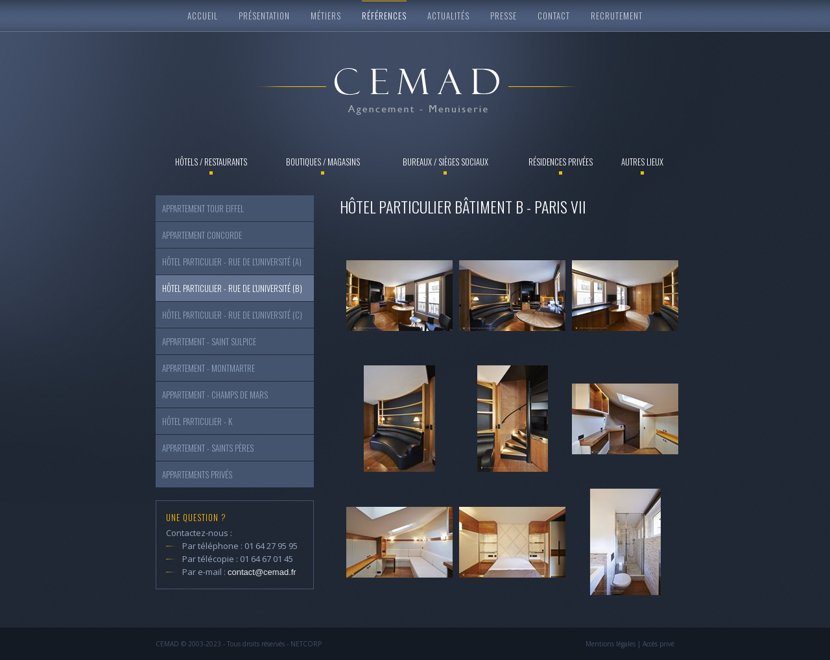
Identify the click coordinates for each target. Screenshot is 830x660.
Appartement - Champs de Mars (215, 394)
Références (384, 15)
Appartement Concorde (202, 234)
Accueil (202, 15)
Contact (554, 15)
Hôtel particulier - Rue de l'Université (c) (232, 314)
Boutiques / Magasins (323, 161)
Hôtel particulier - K (197, 421)
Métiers (326, 15)
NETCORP (306, 643)
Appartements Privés (197, 474)
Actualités (448, 15)
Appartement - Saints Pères (208, 447)
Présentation (264, 15)
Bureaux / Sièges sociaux (445, 161)
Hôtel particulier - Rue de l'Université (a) (232, 261)
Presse (503, 15)
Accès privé (658, 643)
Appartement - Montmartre (208, 367)
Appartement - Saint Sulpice (209, 341)
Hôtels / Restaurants (211, 161)
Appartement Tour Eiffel (203, 208)
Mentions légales (610, 643)
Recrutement (617, 15)
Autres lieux (642, 161)
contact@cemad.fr (262, 572)
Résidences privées (560, 161)
